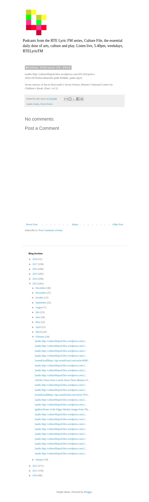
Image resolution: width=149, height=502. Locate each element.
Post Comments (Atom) (50, 230)
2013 (35, 283)
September (41, 302)
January (39, 459)
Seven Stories (46, 104)
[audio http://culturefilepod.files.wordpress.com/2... (61, 341)
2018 (35, 259)
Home (75, 224)
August (39, 307)
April (38, 327)
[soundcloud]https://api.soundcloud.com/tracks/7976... (62, 394)
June (38, 317)
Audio (36, 104)
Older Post (117, 224)
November (41, 292)
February (40, 336)
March (39, 331)
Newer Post (32, 224)
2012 (35, 465)
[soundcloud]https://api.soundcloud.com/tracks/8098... (62, 360)
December (40, 288)
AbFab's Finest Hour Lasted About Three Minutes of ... (62, 380)
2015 (35, 273)
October (39, 297)
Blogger (88, 492)
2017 (35, 264)
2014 (35, 278)
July (37, 312)
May (38, 322)
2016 (35, 269)
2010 (35, 475)
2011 (35, 470)
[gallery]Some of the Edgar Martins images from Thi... (62, 409)
